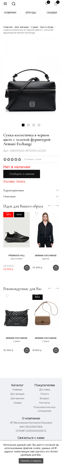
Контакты (44, 402)
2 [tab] (28, 125)
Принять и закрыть (31, 460)
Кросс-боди (46, 27)
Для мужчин (17, 398)
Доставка (9, 181)
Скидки (52, 12)
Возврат (44, 398)
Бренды (31, 12)
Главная (7, 27)
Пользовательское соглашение (45, 409)
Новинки (10, 12)
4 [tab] (39, 125)
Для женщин (22, 27)
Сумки (34, 27)
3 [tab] (33, 125)
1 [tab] (23, 125)
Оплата (20, 181)
